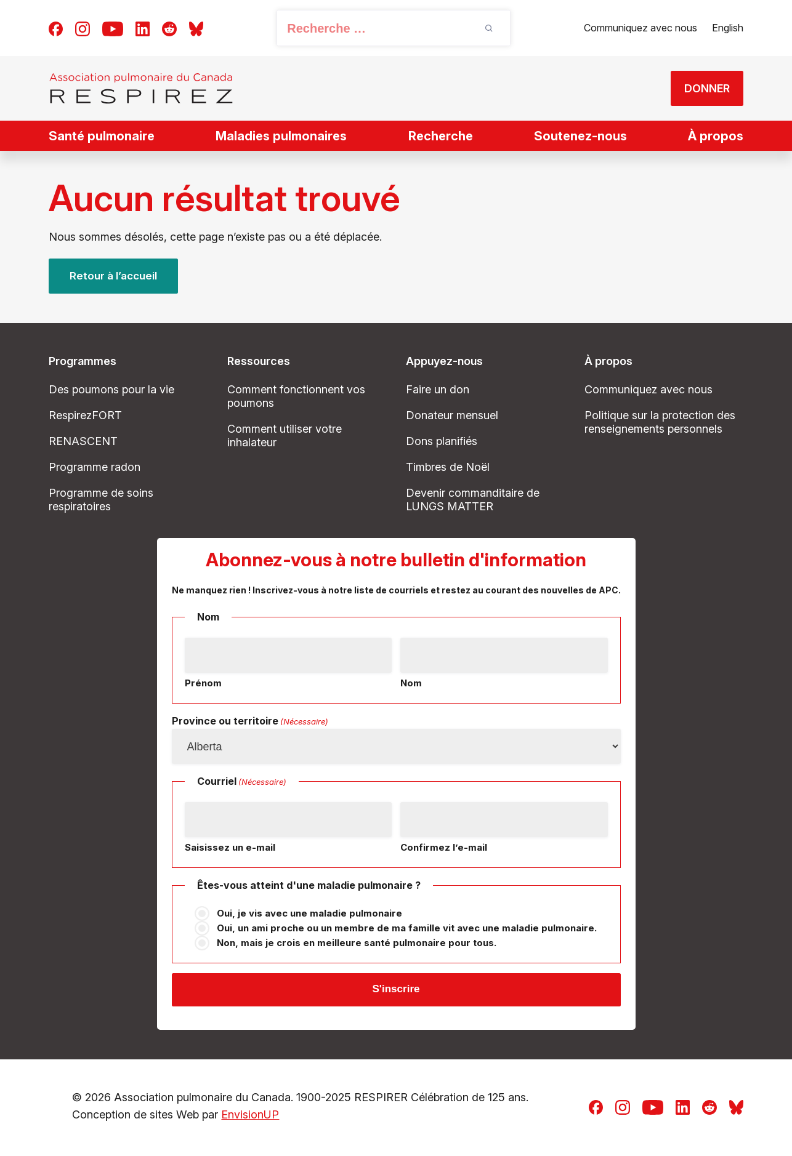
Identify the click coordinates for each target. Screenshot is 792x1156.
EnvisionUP (250, 1116)
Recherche (440, 136)
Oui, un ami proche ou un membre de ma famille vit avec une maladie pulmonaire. (407, 928)
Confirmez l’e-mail (443, 847)
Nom (411, 683)
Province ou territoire (250, 721)
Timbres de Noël (448, 466)
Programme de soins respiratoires (101, 499)
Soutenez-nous (580, 136)
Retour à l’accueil (115, 276)
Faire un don (437, 389)
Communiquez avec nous (640, 28)
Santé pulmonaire (102, 136)
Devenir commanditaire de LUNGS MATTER (472, 499)
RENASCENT (83, 441)
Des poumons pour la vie (111, 389)
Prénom (203, 683)
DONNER (700, 88)
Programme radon (94, 466)
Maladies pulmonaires (281, 136)
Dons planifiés (441, 441)
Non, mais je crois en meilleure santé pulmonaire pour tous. (356, 943)
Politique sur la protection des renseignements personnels (659, 422)
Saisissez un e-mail (230, 847)
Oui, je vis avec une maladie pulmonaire (309, 913)
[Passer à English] (727, 28)
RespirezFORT (85, 415)
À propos (715, 136)
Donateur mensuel (452, 415)
